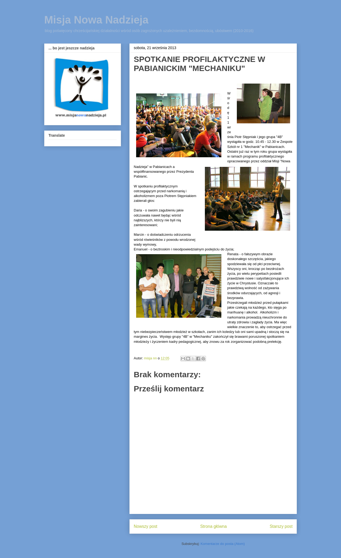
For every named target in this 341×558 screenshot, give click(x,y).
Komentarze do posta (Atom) (223, 544)
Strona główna (213, 526)
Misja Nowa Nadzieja (96, 20)
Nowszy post (145, 526)
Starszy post (281, 526)
